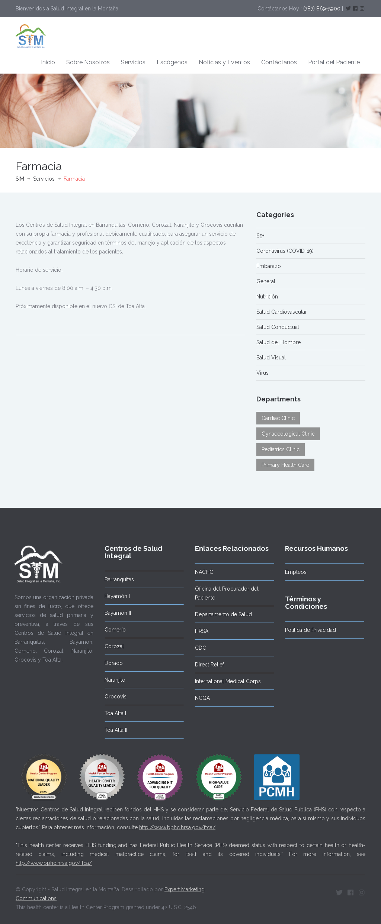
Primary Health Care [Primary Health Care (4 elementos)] (285, 465)
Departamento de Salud (220, 614)
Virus (262, 373)
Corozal (111, 646)
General (265, 281)
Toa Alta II (113, 730)
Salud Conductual (277, 327)
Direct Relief (206, 665)
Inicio (48, 62)
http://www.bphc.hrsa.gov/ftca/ (177, 824)
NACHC (201, 572)
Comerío (112, 630)
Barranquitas (116, 579)
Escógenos (172, 62)
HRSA (198, 631)
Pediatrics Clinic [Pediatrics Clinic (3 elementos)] (281, 449)
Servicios (133, 62)
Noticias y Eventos (224, 62)
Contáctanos (279, 62)
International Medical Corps (225, 681)
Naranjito (112, 680)
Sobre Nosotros (88, 62)
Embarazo (268, 266)
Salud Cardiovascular (281, 312)
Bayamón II (115, 613)
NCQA (199, 698)
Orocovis (113, 697)
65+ (260, 236)
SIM (20, 179)
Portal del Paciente (334, 62)
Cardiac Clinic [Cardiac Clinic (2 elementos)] (278, 418)
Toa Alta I (112, 713)
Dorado (111, 663)
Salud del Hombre (278, 342)
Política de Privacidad (307, 630)
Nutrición (267, 297)
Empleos (293, 572)
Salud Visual (271, 358)
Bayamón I (114, 596)
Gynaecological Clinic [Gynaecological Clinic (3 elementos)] (288, 434)
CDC (197, 648)
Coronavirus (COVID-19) (285, 251)
